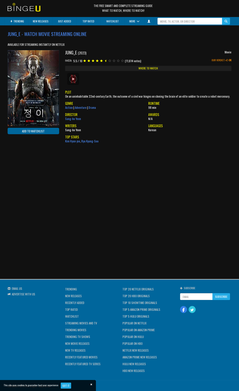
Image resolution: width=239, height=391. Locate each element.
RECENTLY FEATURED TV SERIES (83, 364)
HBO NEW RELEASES (133, 370)
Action (69, 107)
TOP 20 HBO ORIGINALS (136, 296)
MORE (134, 21)
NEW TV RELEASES (75, 350)
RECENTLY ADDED (74, 302)
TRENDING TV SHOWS (77, 336)
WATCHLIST (112, 21)
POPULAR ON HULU (133, 336)
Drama (92, 107)
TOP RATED (88, 21)
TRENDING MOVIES (75, 330)
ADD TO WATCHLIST (33, 131)
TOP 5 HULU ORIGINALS (135, 316)
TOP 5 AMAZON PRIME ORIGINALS (141, 309)
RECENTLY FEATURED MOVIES (81, 357)
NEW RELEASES (40, 21)
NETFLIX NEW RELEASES (135, 350)
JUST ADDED (64, 21)
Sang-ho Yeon (73, 118)
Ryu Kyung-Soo (90, 141)
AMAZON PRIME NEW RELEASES (139, 357)
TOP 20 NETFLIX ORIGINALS (138, 289)
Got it (66, 385)
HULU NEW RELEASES (134, 364)
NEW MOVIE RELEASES (77, 343)
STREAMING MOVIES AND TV (81, 323)
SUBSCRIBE (221, 296)
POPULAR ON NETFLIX (134, 323)
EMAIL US (17, 288)
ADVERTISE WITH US (23, 294)
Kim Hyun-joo (72, 141)
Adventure (81, 107)
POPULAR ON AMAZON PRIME (138, 330)
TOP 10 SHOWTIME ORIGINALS (139, 302)
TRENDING (17, 21)
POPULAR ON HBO (132, 343)
